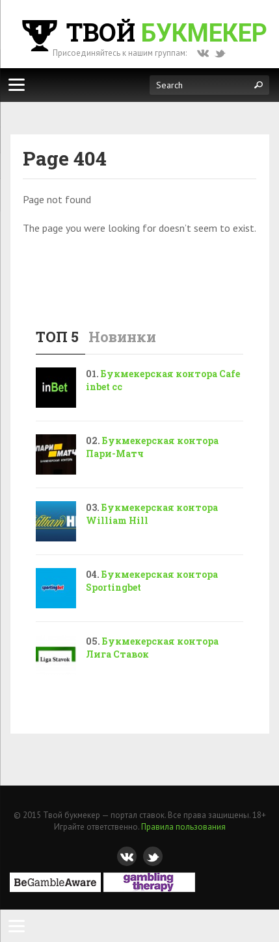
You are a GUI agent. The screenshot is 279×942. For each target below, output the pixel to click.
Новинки (122, 336)
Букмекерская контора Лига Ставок (152, 647)
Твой (143, 32)
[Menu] (16, 926)
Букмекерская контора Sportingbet (152, 580)
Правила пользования (183, 826)
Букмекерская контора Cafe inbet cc (163, 380)
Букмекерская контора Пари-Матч (152, 447)
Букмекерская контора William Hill (152, 514)
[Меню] (16, 84)
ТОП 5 (57, 336)
